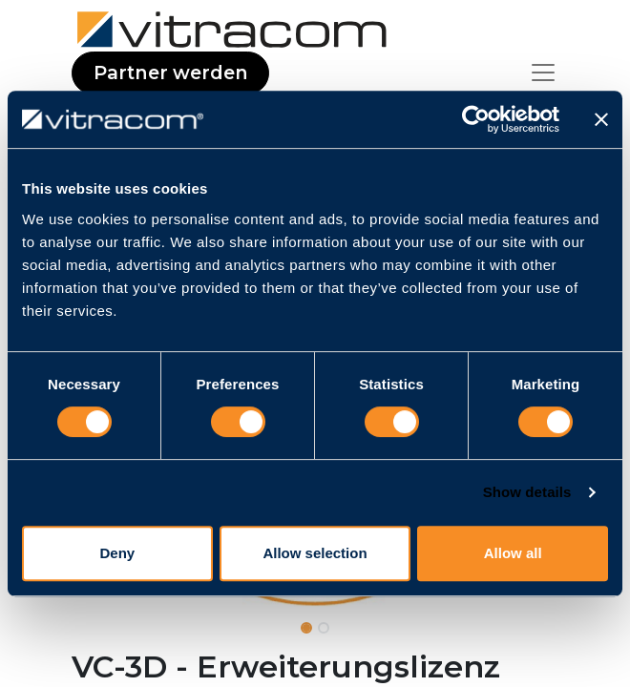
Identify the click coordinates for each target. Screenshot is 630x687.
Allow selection (314, 553)
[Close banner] (601, 119)
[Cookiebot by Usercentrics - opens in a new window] (475, 119)
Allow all (513, 553)
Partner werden (171, 72)
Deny (117, 553)
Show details (527, 492)
